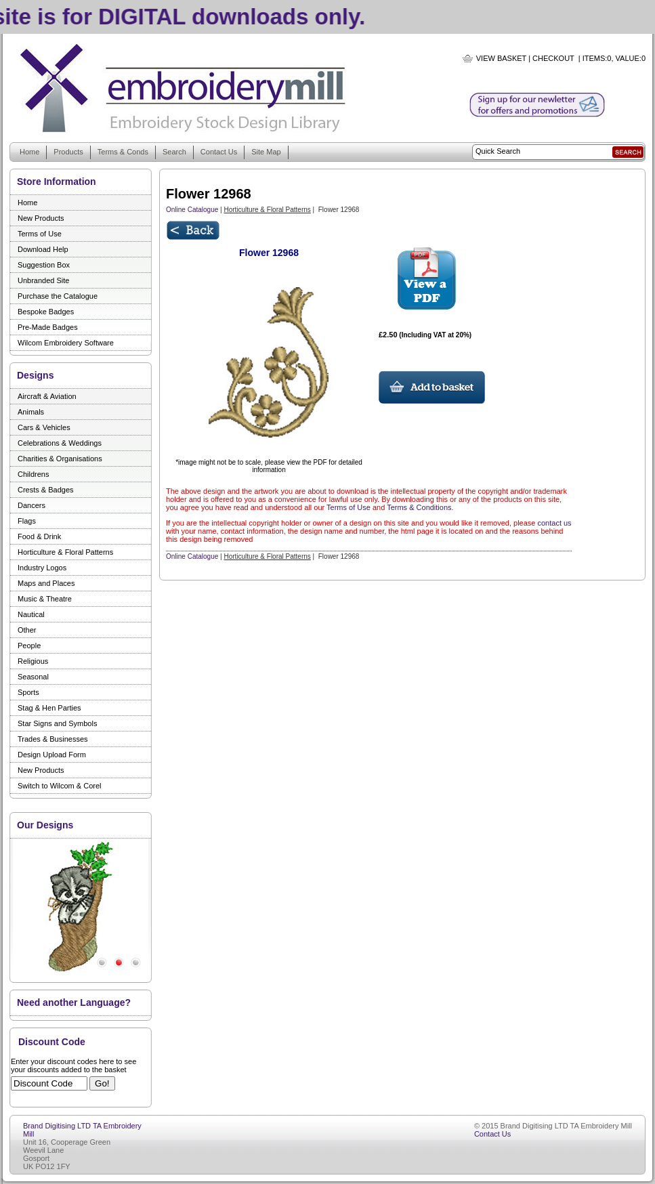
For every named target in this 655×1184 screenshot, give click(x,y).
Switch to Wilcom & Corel (59, 786)
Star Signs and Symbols (57, 723)
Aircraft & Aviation (47, 396)
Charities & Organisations (60, 458)
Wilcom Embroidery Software (66, 343)
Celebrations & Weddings (60, 443)
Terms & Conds (123, 152)
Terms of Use (40, 234)
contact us (554, 523)
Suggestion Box (44, 265)
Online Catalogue (192, 209)
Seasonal (33, 677)
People (29, 645)
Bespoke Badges (46, 312)
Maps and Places (46, 583)
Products (68, 152)
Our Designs (45, 825)
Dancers (31, 505)
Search (174, 152)
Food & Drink (39, 536)
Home (29, 152)
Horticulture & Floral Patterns (65, 552)
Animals (31, 412)
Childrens (33, 474)
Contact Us (218, 152)
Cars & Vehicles (44, 427)
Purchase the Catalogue (58, 296)
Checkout (553, 58)
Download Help (43, 249)
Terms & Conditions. (420, 507)
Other (27, 630)
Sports (28, 692)
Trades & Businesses (53, 739)
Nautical (31, 614)
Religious (33, 661)
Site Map (265, 152)
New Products (41, 218)
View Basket (501, 58)
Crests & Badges (46, 490)
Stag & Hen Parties (49, 708)
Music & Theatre (45, 599)
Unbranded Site (43, 280)
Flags (27, 521)
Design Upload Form (52, 754)
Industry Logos (42, 568)
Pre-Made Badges (48, 327)
